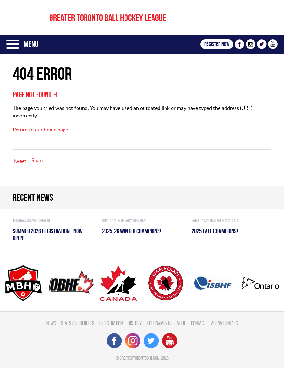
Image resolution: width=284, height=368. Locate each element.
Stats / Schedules (77, 323)
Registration (111, 323)
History (135, 323)
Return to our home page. (41, 129)
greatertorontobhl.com (139, 358)
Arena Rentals (224, 323)
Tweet (19, 160)
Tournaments (159, 323)
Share (37, 160)
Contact (198, 323)
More (181, 323)
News (51, 323)
